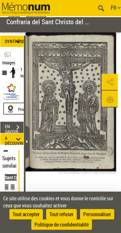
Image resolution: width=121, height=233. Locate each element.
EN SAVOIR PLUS (14, 128)
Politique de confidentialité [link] (62, 224)
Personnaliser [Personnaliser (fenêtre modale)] (97, 214)
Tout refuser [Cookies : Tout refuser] (61, 214)
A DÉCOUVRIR (14, 139)
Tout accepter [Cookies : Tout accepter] (26, 214)
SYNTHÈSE (14, 41)
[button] (110, 82)
